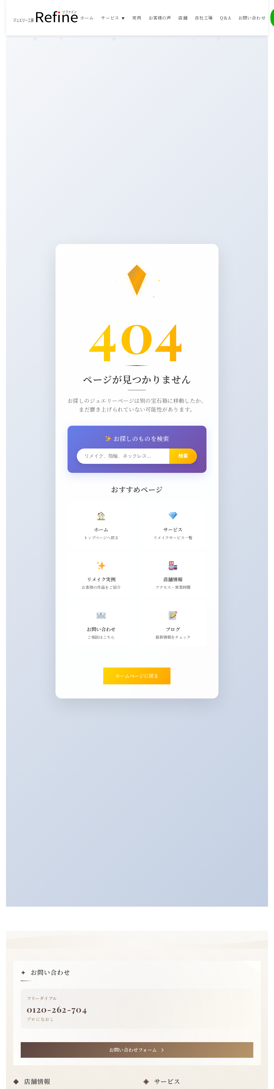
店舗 (182, 18)
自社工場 (204, 18)
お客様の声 (160, 18)
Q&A (225, 18)
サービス (113, 18)
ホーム (87, 18)
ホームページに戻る (137, 678)
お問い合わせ (252, 18)
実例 (136, 18)
